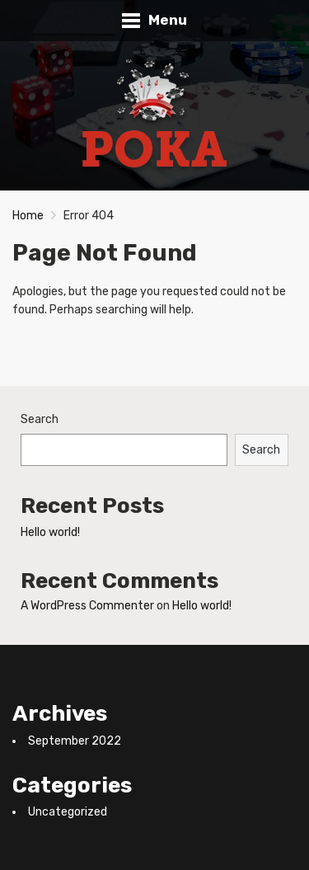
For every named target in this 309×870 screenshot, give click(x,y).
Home (28, 216)
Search (40, 419)
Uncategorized (67, 812)
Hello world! (50, 532)
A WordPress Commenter (87, 606)
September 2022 (74, 741)
